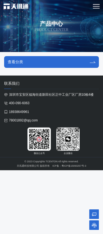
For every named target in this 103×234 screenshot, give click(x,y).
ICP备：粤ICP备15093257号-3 (69, 166)
